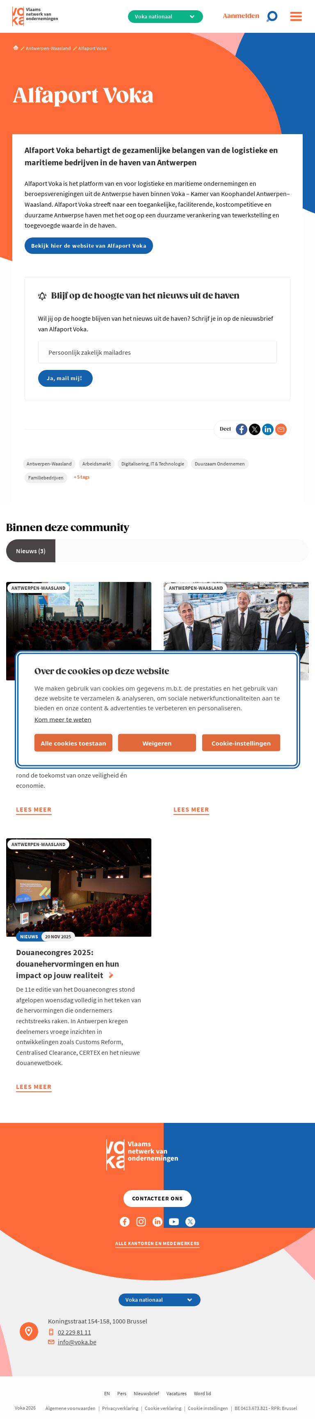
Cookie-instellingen (241, 743)
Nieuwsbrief (146, 1393)
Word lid (202, 1393)
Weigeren (156, 743)
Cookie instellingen (208, 1408)
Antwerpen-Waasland (49, 464)
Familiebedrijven (46, 478)
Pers (121, 1393)
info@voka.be (72, 1342)
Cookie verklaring (163, 1408)
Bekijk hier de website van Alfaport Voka (88, 245)
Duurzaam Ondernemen (220, 464)
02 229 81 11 (69, 1332)
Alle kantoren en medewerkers (157, 1243)
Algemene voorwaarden (71, 1408)
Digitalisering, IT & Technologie (152, 464)
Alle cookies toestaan (73, 743)
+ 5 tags (81, 477)
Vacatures (177, 1393)
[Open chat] (274, 16)
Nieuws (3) (31, 551)
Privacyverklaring (120, 1408)
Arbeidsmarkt (96, 464)
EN (107, 1393)
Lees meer (34, 810)
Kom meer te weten (62, 719)
